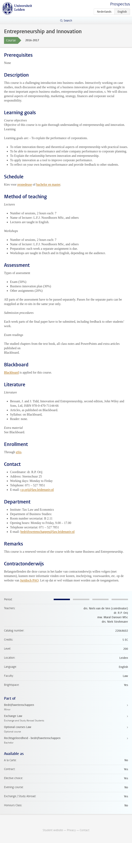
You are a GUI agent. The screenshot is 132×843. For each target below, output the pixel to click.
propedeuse (24, 184)
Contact (84, 830)
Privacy (71, 830)
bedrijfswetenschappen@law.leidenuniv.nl (47, 531)
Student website (53, 830)
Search (68, 21)
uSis (18, 452)
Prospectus (120, 4)
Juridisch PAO (29, 580)
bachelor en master (48, 184)
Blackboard (11, 372)
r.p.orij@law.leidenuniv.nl (37, 489)
